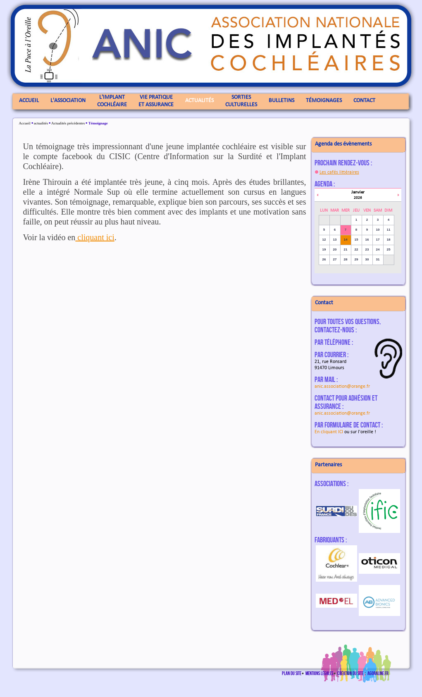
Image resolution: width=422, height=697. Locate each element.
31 (378, 259)
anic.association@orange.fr (342, 386)
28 (346, 259)
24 (378, 249)
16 (367, 239)
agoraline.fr (378, 673)
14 (346, 239)
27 (335, 259)
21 (346, 249)
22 (356, 249)
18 (389, 239)
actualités (41, 123)
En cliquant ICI (329, 432)
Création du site (350, 673)
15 (356, 239)
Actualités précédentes (68, 123)
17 (378, 239)
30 (367, 259)
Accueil (25, 123)
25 (389, 249)
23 (367, 249)
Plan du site (291, 673)
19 (324, 249)
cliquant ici (94, 237)
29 (356, 259)
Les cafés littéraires (339, 172)
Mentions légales (319, 673)
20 (335, 249)
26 (324, 259)
